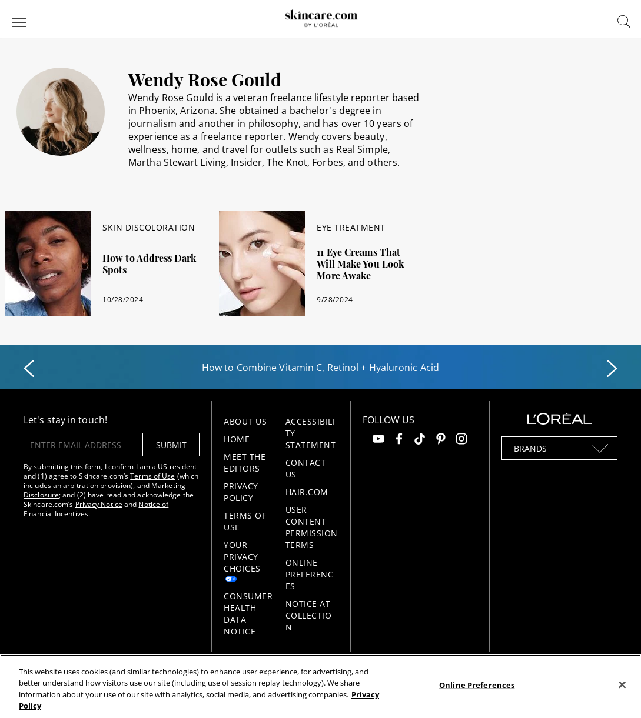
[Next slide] (612, 369)
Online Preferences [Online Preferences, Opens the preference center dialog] (476, 685)
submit (171, 444)
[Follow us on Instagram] (461, 440)
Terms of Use (152, 476)
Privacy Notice (98, 504)
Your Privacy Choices (242, 556)
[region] (320, 686)
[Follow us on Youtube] (378, 440)
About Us (245, 421)
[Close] (622, 684)
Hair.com (306, 491)
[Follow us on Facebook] (399, 440)
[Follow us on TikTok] (420, 440)
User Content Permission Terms (311, 527)
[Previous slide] (29, 369)
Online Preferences (309, 574)
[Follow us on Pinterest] (441, 440)
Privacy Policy (241, 491)
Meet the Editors (244, 462)
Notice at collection (308, 615)
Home (237, 439)
